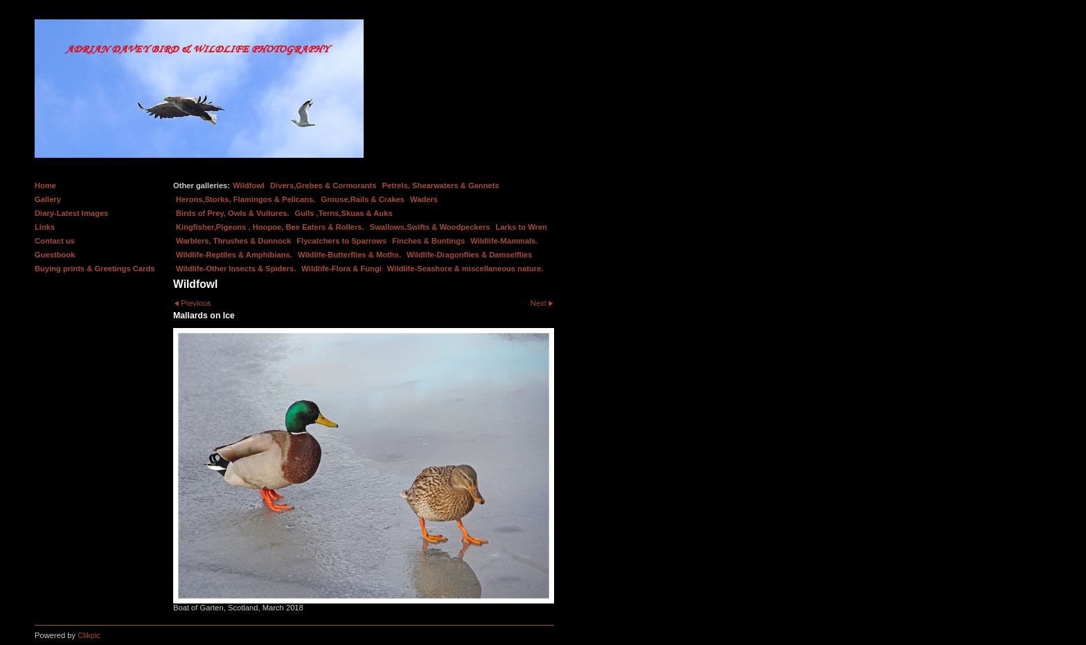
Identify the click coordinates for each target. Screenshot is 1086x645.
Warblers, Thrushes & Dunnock (233, 241)
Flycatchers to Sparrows (341, 241)
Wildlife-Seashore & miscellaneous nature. (465, 268)
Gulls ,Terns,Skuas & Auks (344, 213)
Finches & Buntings (428, 241)
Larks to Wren (521, 227)
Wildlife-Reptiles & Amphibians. (234, 255)
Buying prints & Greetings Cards (94, 268)
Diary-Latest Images (71, 213)
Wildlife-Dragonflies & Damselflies (469, 255)
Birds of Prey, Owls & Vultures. (233, 213)
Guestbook (55, 255)
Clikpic (89, 635)
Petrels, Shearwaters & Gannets (440, 185)
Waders (424, 199)
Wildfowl (249, 185)
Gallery (48, 199)
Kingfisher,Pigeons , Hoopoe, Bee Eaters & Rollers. (270, 227)
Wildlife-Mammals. (504, 241)
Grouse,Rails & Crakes (362, 199)
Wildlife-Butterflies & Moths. (349, 255)
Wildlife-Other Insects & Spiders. (236, 268)
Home (45, 185)
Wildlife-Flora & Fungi (341, 268)
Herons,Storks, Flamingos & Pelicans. (245, 199)
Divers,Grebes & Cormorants (323, 185)
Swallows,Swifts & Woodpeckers (430, 227)
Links (45, 227)
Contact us (55, 241)
